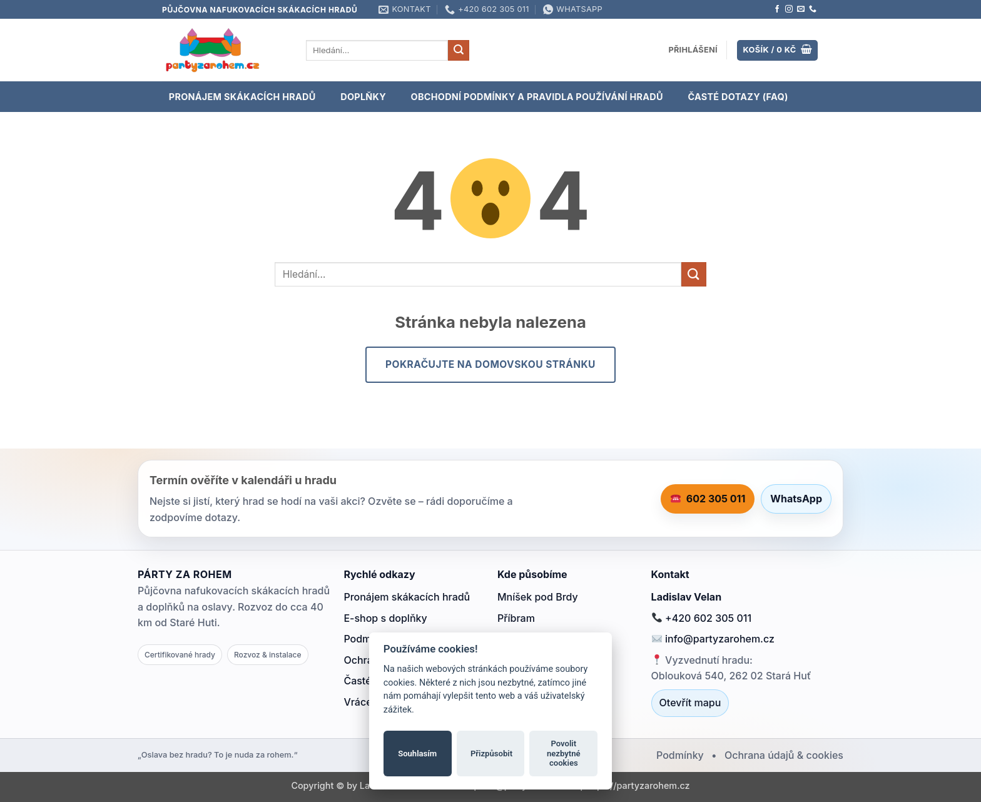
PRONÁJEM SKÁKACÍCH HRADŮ (242, 96)
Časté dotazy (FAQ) (738, 96)
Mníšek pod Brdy (537, 597)
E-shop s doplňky (385, 618)
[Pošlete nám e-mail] (801, 9)
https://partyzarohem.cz (638, 785)
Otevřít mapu (690, 702)
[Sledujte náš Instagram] (789, 9)
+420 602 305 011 (701, 618)
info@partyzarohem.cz (713, 638)
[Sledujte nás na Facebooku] (777, 9)
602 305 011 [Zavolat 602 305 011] (708, 498)
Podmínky (680, 755)
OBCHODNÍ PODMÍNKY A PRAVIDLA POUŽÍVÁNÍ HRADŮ (537, 96)
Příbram (516, 618)
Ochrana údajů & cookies (783, 755)
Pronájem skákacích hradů (406, 597)
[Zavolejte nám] (812, 9)
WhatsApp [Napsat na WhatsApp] (796, 498)
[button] (693, 50)
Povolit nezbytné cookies (564, 753)
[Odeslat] (458, 50)
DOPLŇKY (363, 96)
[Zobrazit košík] (777, 50)
